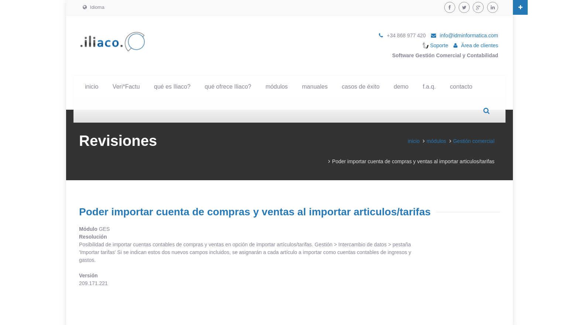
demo (401, 86)
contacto (461, 86)
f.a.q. (429, 86)
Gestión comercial (473, 141)
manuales (315, 86)
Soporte (435, 45)
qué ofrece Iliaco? (228, 86)
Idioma (94, 7)
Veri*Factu (126, 86)
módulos (276, 86)
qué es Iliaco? (172, 86)
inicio (91, 86)
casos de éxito (361, 86)
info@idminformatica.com (469, 35)
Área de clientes (479, 45)
